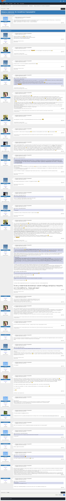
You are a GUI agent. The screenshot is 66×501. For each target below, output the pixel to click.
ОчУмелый (6, 52)
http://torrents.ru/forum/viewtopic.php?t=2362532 (50, 415)
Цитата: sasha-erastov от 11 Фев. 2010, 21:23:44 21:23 (20, 433)
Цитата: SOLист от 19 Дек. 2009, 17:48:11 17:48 (20, 195)
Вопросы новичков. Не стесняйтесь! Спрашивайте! (23, 17)
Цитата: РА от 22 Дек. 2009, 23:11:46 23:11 (19, 347)
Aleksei (6, 196)
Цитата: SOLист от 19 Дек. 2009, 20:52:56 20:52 (20, 208)
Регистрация (22, 3)
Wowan (6, 379)
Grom (6, 97)
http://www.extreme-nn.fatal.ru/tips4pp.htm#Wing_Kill (22, 38)
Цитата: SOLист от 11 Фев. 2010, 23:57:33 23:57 (20, 481)
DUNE (6, 415)
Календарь (10, 3)
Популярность (5, 24)
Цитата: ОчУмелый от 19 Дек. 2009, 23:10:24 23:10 (20, 271)
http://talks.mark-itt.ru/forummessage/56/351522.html (20, 483)
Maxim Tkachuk (6, 38)
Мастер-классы (16, 401)
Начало (2, 3)
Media (15, 3)
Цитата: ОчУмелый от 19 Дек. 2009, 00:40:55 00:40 (20, 77)
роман (6, 296)
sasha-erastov (6, 422)
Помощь (6, 3)
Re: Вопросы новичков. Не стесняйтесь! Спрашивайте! (23, 33)
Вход (18, 3)
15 (6, 8)
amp (6, 21)
